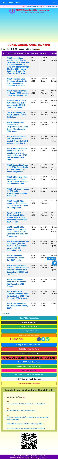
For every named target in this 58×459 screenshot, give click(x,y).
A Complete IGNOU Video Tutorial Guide (29, 345)
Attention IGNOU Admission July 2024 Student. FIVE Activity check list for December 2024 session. (17, 217)
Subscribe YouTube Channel (29, 326)
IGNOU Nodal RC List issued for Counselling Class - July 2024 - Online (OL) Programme (17, 204)
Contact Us (42, 455)
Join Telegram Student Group (29, 335)
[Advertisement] (29, 28)
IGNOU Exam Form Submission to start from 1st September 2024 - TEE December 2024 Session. (18, 294)
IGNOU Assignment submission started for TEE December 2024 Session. (16, 282)
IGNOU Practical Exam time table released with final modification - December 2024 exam (17, 82)
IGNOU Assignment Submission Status (29, 366)
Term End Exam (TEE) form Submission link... (22, 411)
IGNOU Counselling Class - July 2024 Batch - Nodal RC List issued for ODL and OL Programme (17, 168)
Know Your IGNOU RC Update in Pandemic (29, 375)
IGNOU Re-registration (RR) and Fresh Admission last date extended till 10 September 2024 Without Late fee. (18, 269)
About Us (16, 455)
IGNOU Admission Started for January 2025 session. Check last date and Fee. (18, 93)
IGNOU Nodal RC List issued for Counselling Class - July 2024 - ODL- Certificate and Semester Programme (17, 231)
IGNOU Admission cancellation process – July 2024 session (16, 257)
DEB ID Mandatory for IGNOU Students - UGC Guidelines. (16, 114)
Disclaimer (33, 455)
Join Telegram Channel (29, 331)
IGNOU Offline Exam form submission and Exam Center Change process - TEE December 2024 (17, 180)
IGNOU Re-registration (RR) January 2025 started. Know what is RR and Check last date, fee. (17, 139)
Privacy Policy (24, 455)
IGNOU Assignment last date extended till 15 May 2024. (17, 305)
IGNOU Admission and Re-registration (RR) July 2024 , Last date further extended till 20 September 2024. (18, 245)
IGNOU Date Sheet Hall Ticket (29, 349)
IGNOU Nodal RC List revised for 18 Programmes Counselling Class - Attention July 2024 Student (17, 126)
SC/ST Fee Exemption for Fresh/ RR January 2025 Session (26, 429)
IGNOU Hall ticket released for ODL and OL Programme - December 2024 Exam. (18, 192)
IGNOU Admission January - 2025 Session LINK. (26, 405)
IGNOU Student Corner (10, 2)
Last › (8, 314)
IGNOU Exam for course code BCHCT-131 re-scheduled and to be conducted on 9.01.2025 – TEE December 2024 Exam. (18, 154)
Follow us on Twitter (29, 322)
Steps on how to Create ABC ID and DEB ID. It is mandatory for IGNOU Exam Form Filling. (16, 103)
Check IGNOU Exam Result (29, 353)
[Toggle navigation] (54, 2)
